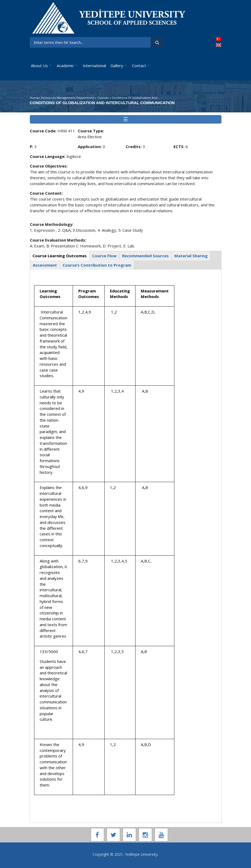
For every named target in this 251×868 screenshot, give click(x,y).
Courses (103, 98)
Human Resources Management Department (62, 98)
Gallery (116, 65)
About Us (39, 65)
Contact (139, 65)
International (94, 65)
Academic (65, 65)
